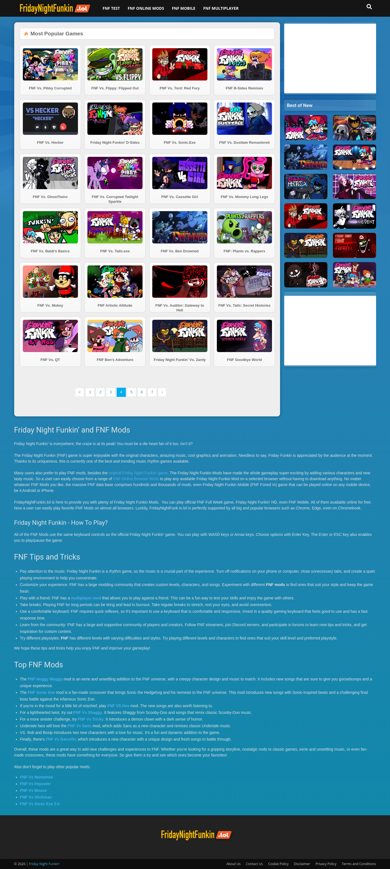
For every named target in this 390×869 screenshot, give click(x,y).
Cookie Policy (278, 863)
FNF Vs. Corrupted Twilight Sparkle (115, 199)
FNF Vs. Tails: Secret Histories (244, 305)
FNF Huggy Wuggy (45, 679)
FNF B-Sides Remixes (244, 88)
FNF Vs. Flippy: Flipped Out (115, 88)
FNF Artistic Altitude (115, 305)
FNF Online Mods (146, 8)
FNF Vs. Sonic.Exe (179, 142)
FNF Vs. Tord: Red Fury (180, 88)
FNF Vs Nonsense (36, 777)
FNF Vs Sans (80, 726)
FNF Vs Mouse (33, 790)
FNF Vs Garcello (61, 739)
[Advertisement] (330, 58)
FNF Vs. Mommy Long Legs (244, 197)
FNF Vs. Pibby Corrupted (50, 88)
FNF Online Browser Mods (136, 479)
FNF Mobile (183, 8)
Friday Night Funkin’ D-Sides (115, 142)
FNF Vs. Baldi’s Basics (50, 251)
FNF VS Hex (118, 706)
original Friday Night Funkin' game (138, 473)
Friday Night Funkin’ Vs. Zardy (180, 360)
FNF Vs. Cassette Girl (179, 197)
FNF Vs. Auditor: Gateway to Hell (179, 307)
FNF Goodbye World (244, 360)
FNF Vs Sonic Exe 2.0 (40, 804)
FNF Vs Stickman (36, 797)
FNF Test (111, 8)
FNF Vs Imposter (35, 784)
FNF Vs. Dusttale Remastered (244, 142)
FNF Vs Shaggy (87, 712)
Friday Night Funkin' (44, 863)
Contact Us (254, 863)
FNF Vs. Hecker (50, 142)
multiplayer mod (86, 598)
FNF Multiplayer (221, 8)
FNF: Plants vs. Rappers (244, 251)
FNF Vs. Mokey (50, 305)
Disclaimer (302, 863)
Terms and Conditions (359, 863)
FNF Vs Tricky (91, 719)
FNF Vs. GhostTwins (50, 197)
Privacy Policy (326, 863)
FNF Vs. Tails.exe (115, 251)
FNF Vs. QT (50, 360)
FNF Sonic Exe (41, 692)
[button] (369, 6)
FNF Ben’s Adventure (115, 360)
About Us (233, 863)
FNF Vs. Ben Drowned (180, 251)
